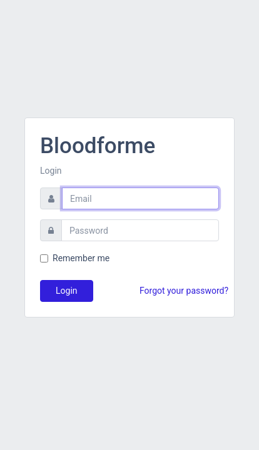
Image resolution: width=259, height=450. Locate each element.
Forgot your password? (184, 291)
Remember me (81, 258)
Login (67, 291)
